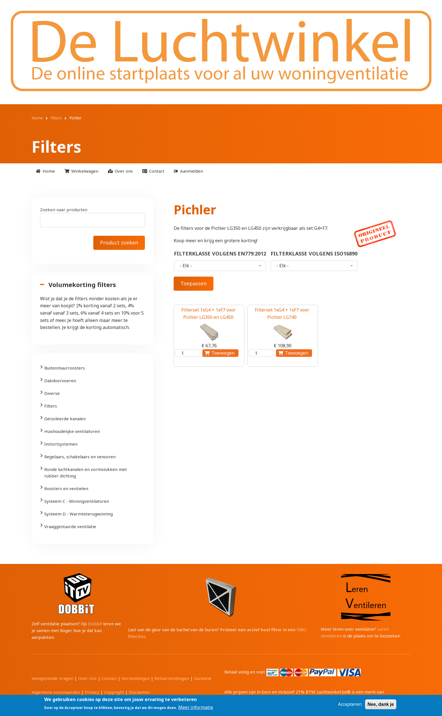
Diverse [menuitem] (52, 393)
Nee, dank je (381, 704)
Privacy (92, 692)
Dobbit (95, 623)
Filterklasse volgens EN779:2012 (220, 253)
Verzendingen (135, 678)
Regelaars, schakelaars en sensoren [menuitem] (80, 456)
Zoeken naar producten (63, 209)
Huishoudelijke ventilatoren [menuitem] (72, 431)
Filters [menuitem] (50, 406)
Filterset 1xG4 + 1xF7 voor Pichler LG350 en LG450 (208, 313)
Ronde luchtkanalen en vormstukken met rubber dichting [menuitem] (85, 472)
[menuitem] (45, 171)
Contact (109, 678)
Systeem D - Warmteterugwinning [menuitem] (78, 514)
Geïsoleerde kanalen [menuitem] (65, 418)
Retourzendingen (171, 678)
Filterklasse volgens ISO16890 (314, 253)
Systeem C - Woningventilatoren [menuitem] (76, 501)
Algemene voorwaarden (56, 692)
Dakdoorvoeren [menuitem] (60, 380)
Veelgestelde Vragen (52, 678)
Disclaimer (139, 692)
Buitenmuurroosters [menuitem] (64, 368)
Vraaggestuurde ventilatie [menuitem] (70, 526)
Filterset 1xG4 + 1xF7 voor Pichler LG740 (282, 313)
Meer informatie (195, 707)
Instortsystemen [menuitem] (61, 444)
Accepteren (350, 704)
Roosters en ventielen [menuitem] (66, 488)
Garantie (202, 678)
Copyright (114, 692)
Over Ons (87, 678)
